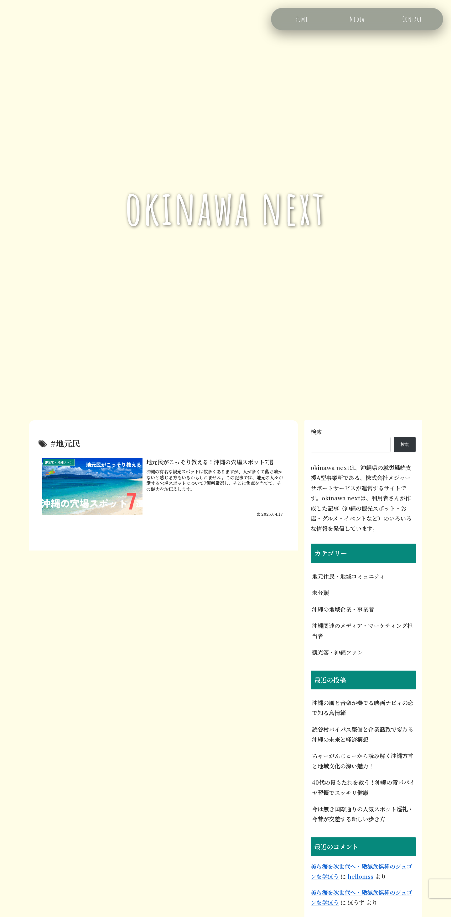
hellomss (360, 876)
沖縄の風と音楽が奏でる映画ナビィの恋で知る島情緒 (362, 707)
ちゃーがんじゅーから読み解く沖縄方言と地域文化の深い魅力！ (362, 760)
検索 (316, 431)
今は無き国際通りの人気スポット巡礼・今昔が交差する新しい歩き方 (362, 814)
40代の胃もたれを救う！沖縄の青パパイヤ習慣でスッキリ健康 (363, 787)
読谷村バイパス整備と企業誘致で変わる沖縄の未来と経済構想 (362, 734)
